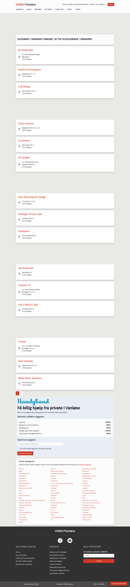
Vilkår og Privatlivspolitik (25, 558)
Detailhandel (23, 481)
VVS (52, 520)
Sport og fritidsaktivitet (25, 512)
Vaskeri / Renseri (87, 517)
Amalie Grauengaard (29, 69)
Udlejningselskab (87, 515)
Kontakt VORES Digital (24, 561)
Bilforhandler (86, 473)
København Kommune (57, 567)
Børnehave (22, 478)
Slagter (21, 510)
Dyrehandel (54, 481)
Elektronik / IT (23, 486)
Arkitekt (53, 469)
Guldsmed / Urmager (88, 490)
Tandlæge (85, 512)
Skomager (22, 507)
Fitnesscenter (86, 486)
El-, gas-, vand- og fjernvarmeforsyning (62, 483)
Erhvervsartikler (55, 564)
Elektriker (85, 483)
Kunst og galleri (55, 493)
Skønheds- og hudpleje (89, 507)
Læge (84, 495)
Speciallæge (86, 510)
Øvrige (21, 522)
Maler (20, 498)
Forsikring (53, 488)
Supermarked (54, 512)
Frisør (20, 490)
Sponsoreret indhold (57, 573)
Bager (20, 471)
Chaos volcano (26, 123)
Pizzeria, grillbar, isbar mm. (58, 503)
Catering (53, 478)
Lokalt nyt (59, 9)
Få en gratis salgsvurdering (59, 570)
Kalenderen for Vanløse (58, 558)
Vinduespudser (23, 520)
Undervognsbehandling (57, 517)
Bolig (29, 9)
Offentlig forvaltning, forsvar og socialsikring (32, 500)
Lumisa (22, 341)
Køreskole (54, 495)
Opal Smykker (25, 361)
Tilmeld (111, 4)
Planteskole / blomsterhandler (91, 503)
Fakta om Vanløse (56, 561)
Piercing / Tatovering (25, 503)
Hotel (20, 493)
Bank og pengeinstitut (57, 471)
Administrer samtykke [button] (24, 564)
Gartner (53, 490)
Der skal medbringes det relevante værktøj (35, 449)
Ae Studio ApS (25, 50)
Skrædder (53, 507)
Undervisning (22, 517)
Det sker (48, 9)
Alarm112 (20, 9)
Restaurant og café (88, 505)
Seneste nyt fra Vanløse (58, 552)
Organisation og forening (89, 500)
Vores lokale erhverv (57, 555)
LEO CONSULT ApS (28, 304)
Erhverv (38, 9)
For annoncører (21, 555)
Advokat (21, 469)
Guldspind (23, 231)
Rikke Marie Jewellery (30, 378)
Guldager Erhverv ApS (30, 214)
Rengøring (54, 505)
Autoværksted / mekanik (89, 469)
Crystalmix (24, 140)
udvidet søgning (85, 464)
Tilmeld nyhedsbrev (119, 583)
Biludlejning (22, 476)
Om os (18, 552)
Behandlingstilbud (24, 473)
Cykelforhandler (87, 478)
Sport (69, 9)
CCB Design (24, 86)
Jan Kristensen (26, 268)
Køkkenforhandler (24, 495)
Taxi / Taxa (22, 515)
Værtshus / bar (86, 520)
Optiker (53, 500)
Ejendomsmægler (24, 483)
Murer (84, 498)
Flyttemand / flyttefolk (25, 488)
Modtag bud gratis (25, 453)
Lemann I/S (24, 285)
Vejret (78, 9)
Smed (52, 510)
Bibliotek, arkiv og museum (58, 473)
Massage (53, 498)
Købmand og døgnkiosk (89, 493)
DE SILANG (24, 157)
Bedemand (85, 471)
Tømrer (53, 515)
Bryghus (53, 476)
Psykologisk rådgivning (25, 505)
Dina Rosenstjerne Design (32, 197)
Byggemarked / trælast (89, 476)
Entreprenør (54, 486)
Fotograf (85, 488)
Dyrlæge (84, 481)
